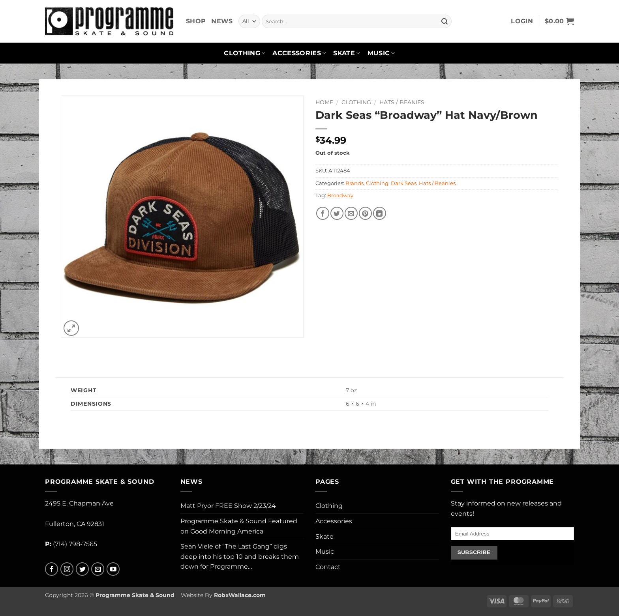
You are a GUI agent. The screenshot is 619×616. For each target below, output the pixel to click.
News (222, 21)
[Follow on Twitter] (82, 569)
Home (324, 102)
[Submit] (444, 21)
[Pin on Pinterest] (365, 213)
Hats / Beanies (401, 102)
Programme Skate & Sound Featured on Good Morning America (238, 526)
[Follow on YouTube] (113, 569)
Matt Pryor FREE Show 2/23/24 (228, 505)
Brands (354, 183)
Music (381, 53)
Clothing (244, 53)
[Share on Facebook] (322, 213)
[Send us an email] (97, 569)
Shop (196, 21)
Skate (346, 53)
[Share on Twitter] (336, 213)
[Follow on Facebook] (51, 569)
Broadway (340, 195)
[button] (522, 21)
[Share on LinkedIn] (379, 213)
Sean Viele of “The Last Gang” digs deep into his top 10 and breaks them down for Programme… (239, 556)
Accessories (299, 53)
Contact (328, 567)
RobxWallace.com (240, 595)
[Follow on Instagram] (66, 569)
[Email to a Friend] (351, 213)
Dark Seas (403, 183)
